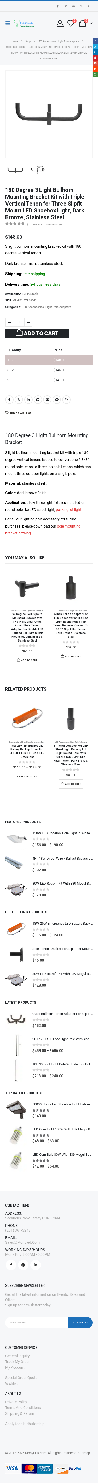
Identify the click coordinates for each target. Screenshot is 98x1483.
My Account (15, 1367)
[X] (65, 6)
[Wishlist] (71, 23)
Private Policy (16, 1402)
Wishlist (11, 1383)
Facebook (9, 399)
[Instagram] (81, 6)
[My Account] (60, 23)
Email (47, 399)
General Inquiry (17, 1356)
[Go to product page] (27, 588)
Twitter (19, 399)
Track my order (17, 1362)
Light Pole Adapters (58, 307)
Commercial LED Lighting (20, 742)
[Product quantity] (19, 322)
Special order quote (21, 1378)
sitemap (84, 1453)
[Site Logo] (24, 23)
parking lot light (69, 510)
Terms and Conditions (23, 1408)
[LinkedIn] (89, 6)
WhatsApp (66, 399)
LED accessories (33, 307)
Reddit (57, 399)
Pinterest (38, 399)
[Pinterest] (73, 6)
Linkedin (35, 1265)
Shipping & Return (19, 1413)
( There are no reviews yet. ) (46, 224)
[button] (9, 23)
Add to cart (41, 333)
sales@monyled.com (22, 1242)
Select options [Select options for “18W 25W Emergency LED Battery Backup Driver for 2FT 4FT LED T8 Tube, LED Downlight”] (27, 776)
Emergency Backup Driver (42, 742)
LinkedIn (28, 399)
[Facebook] (57, 6)
